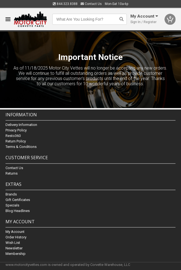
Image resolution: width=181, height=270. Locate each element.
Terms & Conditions (21, 147)
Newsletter (14, 248)
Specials (12, 205)
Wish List (13, 243)
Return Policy (16, 141)
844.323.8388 (65, 4)
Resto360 (13, 136)
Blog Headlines (18, 211)
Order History (16, 237)
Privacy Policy (16, 130)
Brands (11, 194)
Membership (16, 254)
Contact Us (91, 4)
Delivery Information (21, 125)
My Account (15, 232)
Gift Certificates (18, 200)
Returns (12, 173)
